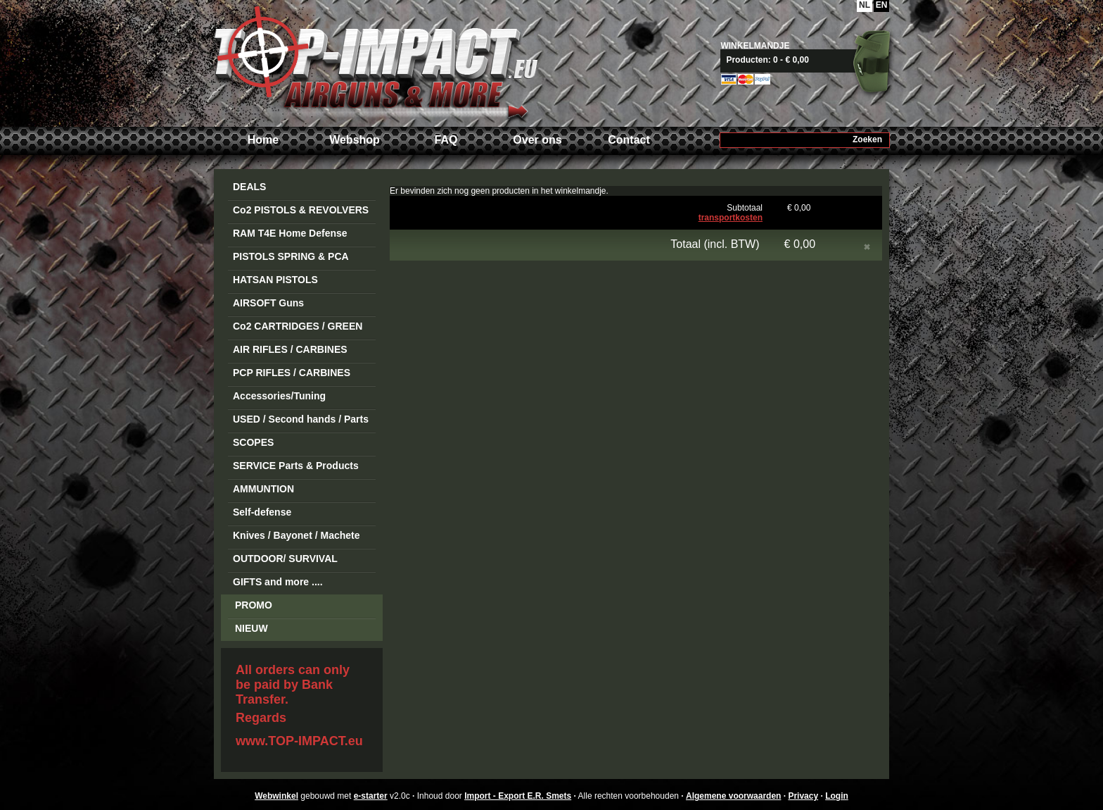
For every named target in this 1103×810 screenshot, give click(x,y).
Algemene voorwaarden (733, 796)
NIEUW (251, 628)
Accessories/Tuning (279, 395)
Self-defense (262, 512)
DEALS (249, 186)
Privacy (803, 796)
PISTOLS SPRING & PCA (291, 256)
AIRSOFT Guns (268, 303)
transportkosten (731, 218)
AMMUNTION (263, 488)
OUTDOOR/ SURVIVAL (285, 558)
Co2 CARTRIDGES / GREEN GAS (297, 328)
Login (836, 796)
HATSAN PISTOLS (275, 279)
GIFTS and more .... (278, 581)
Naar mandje (810, 60)
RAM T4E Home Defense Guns (290, 236)
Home (263, 140)
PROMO (253, 605)
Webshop (354, 140)
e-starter (371, 796)
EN (882, 5)
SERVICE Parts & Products (296, 465)
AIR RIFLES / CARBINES (290, 349)
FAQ (446, 140)
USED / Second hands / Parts (301, 419)
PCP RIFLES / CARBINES (291, 372)
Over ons (537, 140)
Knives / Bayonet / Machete (296, 535)
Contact (629, 140)
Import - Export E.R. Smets (375, 61)
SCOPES (253, 442)
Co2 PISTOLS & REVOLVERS (301, 210)
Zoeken (867, 139)
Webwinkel (276, 796)
